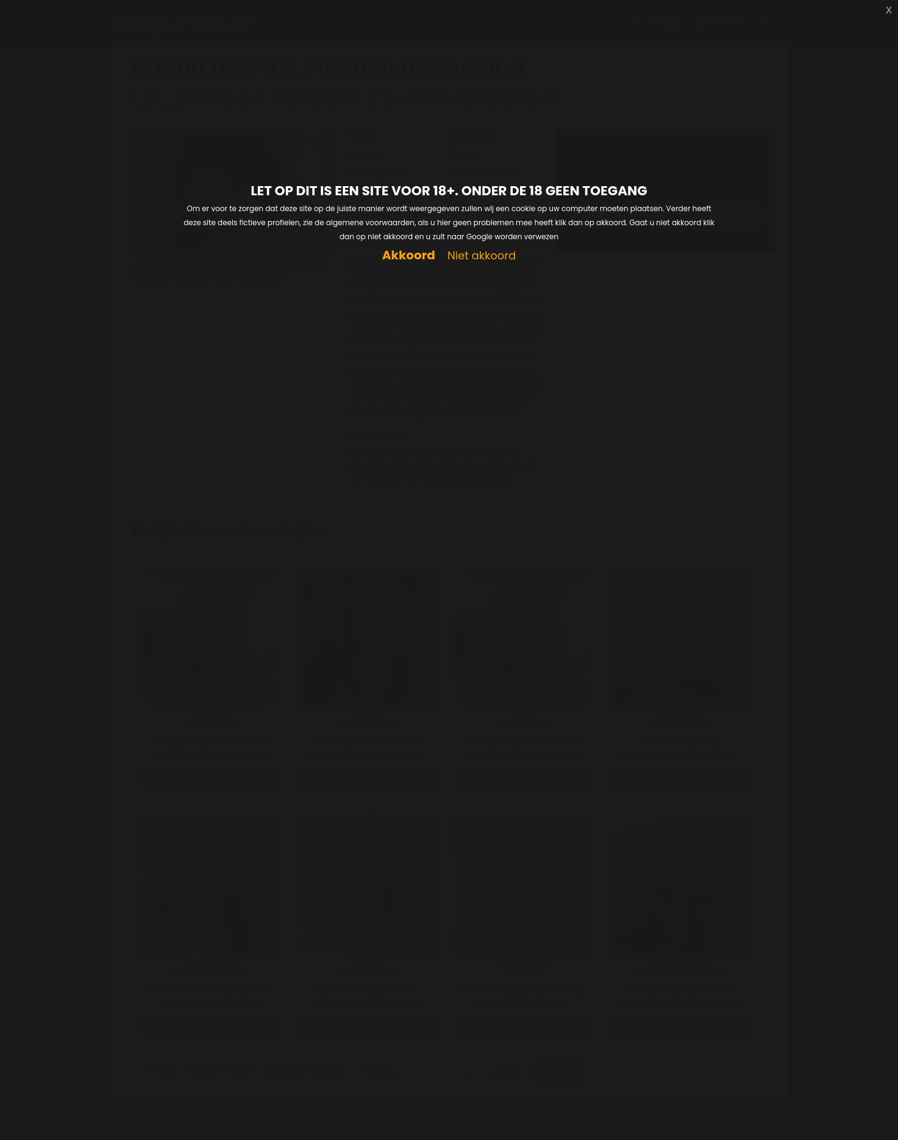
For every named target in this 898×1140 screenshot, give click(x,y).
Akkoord (408, 255)
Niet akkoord (481, 256)
